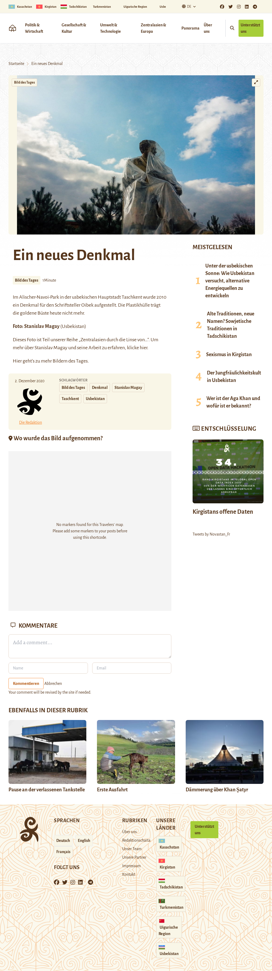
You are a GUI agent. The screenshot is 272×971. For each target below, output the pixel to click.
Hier (17, 361)
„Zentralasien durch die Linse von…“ (113, 339)
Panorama (190, 28)
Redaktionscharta (136, 840)
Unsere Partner (134, 857)
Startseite (16, 63)
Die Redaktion (30, 422)
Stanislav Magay (42, 326)
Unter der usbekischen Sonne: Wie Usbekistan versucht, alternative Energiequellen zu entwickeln (229, 280)
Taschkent (70, 399)
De (186, 7)
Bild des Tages (24, 82)
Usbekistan (95, 399)
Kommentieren (26, 683)
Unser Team (132, 849)
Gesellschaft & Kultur (74, 28)
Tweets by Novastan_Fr (211, 534)
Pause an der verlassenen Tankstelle (46, 789)
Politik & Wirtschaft (34, 28)
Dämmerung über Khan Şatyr (217, 789)
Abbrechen (53, 683)
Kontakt (128, 874)
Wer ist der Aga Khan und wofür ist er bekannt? (233, 402)
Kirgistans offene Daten (223, 512)
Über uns (208, 28)
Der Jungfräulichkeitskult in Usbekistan (234, 376)
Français (63, 852)
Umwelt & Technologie (110, 28)
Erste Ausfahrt (112, 789)
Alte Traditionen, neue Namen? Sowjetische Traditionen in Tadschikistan (230, 325)
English (84, 840)
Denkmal (100, 387)
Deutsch (63, 840)
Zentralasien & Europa (153, 28)
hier (143, 347)
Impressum (131, 866)
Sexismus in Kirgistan (229, 354)
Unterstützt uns (250, 28)
